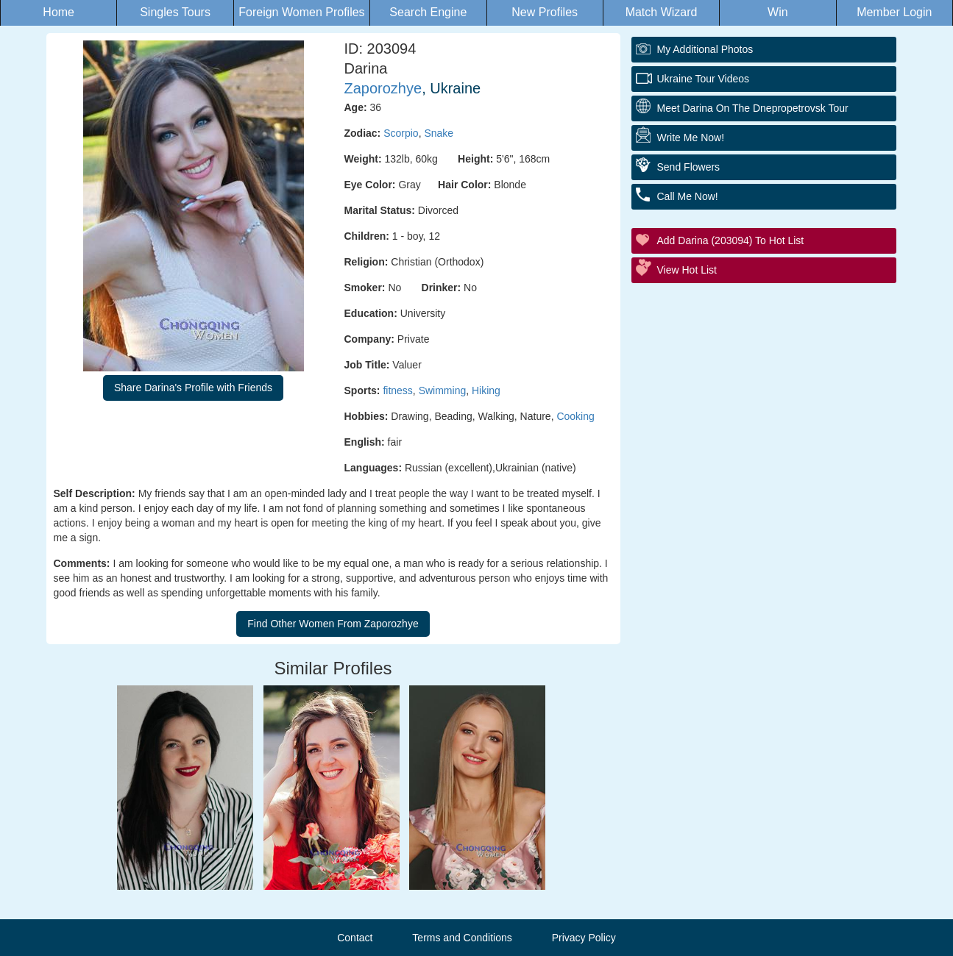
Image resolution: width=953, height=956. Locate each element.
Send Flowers (688, 167)
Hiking (486, 390)
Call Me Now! (687, 196)
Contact (354, 937)
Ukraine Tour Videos (703, 79)
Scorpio (400, 133)
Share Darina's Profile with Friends (193, 387)
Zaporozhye (383, 88)
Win (778, 12)
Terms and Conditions (461, 937)
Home (58, 12)
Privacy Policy (584, 937)
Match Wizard (662, 12)
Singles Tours (175, 12)
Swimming (443, 390)
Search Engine (428, 12)
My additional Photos (705, 49)
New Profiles (544, 12)
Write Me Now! (691, 137)
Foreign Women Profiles (301, 12)
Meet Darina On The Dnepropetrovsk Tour (753, 108)
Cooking (575, 416)
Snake (438, 133)
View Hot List (687, 270)
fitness (397, 390)
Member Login (894, 12)
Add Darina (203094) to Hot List (730, 240)
